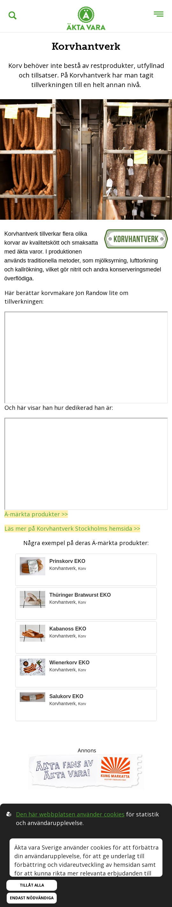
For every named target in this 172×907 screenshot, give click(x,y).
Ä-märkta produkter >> (36, 514)
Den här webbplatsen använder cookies (70, 814)
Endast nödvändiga (32, 898)
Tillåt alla (32, 885)
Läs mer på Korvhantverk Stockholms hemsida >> (72, 528)
